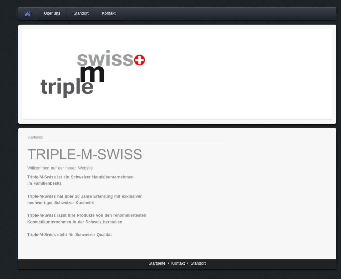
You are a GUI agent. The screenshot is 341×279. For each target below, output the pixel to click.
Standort (81, 13)
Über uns (52, 13)
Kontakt (109, 13)
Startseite (35, 137)
